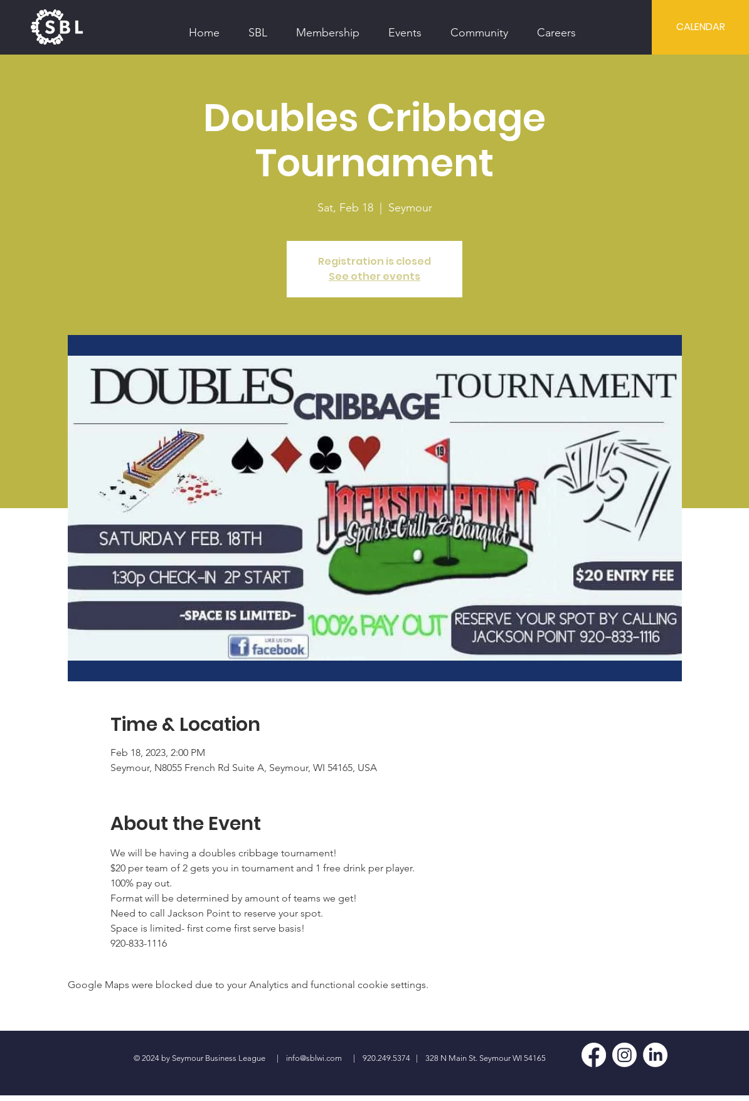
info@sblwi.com (314, 1058)
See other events (374, 276)
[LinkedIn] (655, 1055)
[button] (258, 27)
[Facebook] (594, 1055)
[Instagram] (624, 1055)
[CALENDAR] (700, 27)
